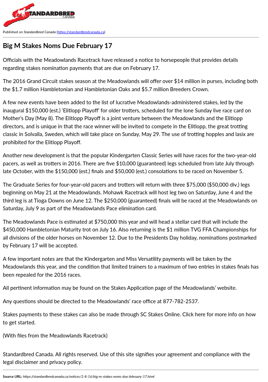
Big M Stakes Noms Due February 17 (57, 45)
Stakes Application (132, 287)
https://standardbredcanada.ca (81, 32)
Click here (193, 314)
